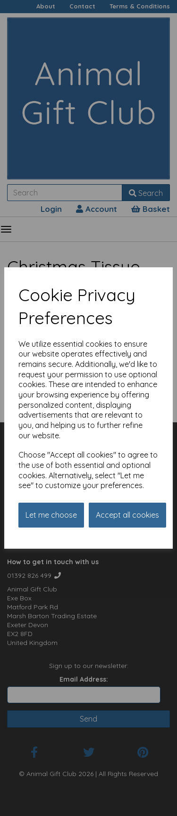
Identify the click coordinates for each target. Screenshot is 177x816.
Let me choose (51, 515)
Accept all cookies (127, 515)
